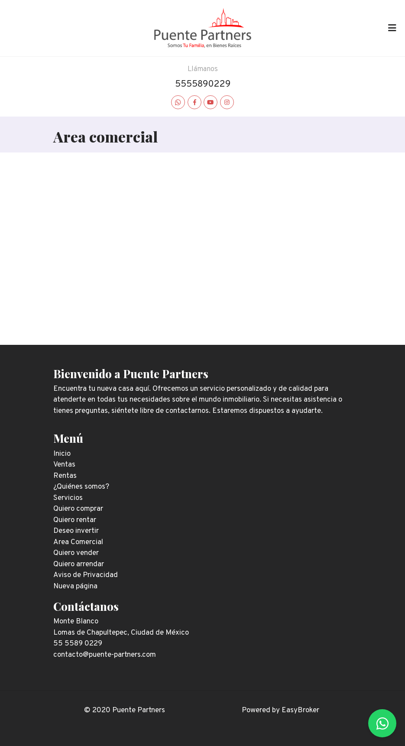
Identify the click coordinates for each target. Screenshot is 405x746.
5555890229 (202, 84)
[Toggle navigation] (392, 28)
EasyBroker (300, 710)
